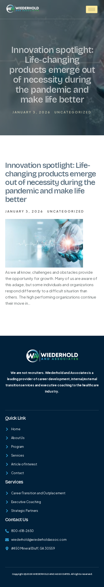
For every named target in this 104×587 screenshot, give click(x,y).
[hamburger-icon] (92, 9)
